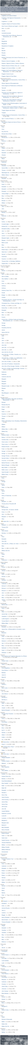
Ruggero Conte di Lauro (7, 74)
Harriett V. (4, 792)
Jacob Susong (5, 797)
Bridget (3, 295)
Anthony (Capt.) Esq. (7, 290)
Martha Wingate (5, 465)
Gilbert (3, 734)
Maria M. (4, 677)
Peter (3, 895)
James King (4, 804)
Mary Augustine (5, 767)
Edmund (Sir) (5, 507)
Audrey (3, 221)
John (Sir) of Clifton (6, 361)
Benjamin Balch (5, 435)
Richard (3, 200)
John (3, 208)
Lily (2, 739)
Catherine (4, 583)
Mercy (3, 1002)
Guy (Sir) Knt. (5, 131)
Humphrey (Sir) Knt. (6, 327)
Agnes (3, 485)
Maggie (3, 915)
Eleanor (3, 270)
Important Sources (4, 8)
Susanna (4, 141)
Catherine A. (5, 560)
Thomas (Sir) (5, 527)
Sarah (3, 411)
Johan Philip (5, 986)
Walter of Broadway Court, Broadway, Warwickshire (14, 421)
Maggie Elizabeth (6, 757)
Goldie (3, 737)
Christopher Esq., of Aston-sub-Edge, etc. (12, 303)
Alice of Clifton (5, 276)
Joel (3, 643)
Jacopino (4, 580)
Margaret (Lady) (5, 386)
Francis (3, 317)
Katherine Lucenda (6, 813)
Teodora (4, 90)
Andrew (3, 774)
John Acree (4, 806)
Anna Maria (4, 722)
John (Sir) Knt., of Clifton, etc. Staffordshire (12, 358)
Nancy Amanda (5, 829)
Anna (3, 182)
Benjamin (4, 632)
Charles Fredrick (6, 761)
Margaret (4, 379)
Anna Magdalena (6, 668)
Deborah (4, 641)
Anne (3, 126)
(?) (2, 144)
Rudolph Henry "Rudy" (8, 746)
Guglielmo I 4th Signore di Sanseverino (11, 18)
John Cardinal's (9, 1043)
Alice (3, 219)
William (3, 203)
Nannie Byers (5, 919)
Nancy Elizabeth (6, 917)
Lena (3, 680)
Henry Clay (4, 795)
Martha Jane (5, 604)
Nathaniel (4, 648)
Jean (3, 498)
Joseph (3, 707)
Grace (3, 512)
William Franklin (5, 847)
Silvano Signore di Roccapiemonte (10, 83)
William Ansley (5, 1010)
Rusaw (3, 567)
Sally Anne (4, 252)
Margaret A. (4, 820)
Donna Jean (6, 754)
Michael (3, 563)
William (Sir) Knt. (6, 550)
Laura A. (4, 235)
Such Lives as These (13, 8)
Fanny (3, 718)
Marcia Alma (6, 742)
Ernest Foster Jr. (6, 954)
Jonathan (4, 930)
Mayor (3, 158)
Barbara (4, 212)
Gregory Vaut (11, 1039)
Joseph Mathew (5, 811)
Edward (3, 999)
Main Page (3, 7)
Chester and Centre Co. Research (7, 10)
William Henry (5, 474)
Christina (4, 984)
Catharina (4, 966)
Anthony (4, 285)
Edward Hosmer (6, 446)
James (3, 330)
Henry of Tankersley (6, 495)
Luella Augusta (5, 618)
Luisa (3, 39)
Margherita (4, 41)
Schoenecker (5, 851)
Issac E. (4, 855)
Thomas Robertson (6, 842)
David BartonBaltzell (7, 781)
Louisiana (4, 818)
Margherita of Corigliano (7, 46)
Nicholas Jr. (4, 697)
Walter (3, 418)
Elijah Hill (4, 788)
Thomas (4, 170)
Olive (3, 519)
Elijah (3, 785)
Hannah (4, 885)
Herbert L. (4, 684)
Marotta (3, 50)
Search (24, 7)
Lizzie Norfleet (5, 960)
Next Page (10, 11)
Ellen (3, 312)
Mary (3, 196)
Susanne (4, 258)
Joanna (3, 570)
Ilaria (3, 28)
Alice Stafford (5, 278)
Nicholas (4, 533)
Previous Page (4, 11)
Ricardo (3, 53)
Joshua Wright (5, 193)
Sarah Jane (4, 838)
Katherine (4, 162)
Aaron (3, 574)
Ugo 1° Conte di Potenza (8, 118)
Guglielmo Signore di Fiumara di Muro (11, 23)
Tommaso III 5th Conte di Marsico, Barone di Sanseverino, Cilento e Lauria (12, 107)
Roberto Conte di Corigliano (8, 61)
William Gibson (5, 175)
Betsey (3, 437)
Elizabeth (4, 152)
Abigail (3, 148)
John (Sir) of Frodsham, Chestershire (11, 363)
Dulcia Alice (4, 307)
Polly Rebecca (5, 973)
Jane (3, 206)
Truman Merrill (5, 621)
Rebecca (4, 941)
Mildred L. (4, 763)
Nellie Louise (5, 469)
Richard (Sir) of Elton (7, 133)
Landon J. (4, 912)
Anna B (3, 997)
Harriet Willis (5, 168)
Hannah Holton (5, 458)
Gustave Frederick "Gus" (8, 859)
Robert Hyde (5, 249)
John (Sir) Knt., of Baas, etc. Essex (10, 543)
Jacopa (3, 30)
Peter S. (4, 744)
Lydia (3, 963)
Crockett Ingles (5, 224)
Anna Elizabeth (5, 970)
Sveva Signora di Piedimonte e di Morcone (12, 85)
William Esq (4, 431)
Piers (3, 395)
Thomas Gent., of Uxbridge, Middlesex (11, 261)
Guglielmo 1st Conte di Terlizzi (9, 15)
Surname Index (9, 7)
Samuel (3, 254)
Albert (3, 611)
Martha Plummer (6, 462)
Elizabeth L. (4, 903)
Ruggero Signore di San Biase (9, 76)
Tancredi (4, 88)
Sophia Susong (5, 840)
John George (5, 991)
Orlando (4, 155)
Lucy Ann (4, 460)
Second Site (14, 1043)
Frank (3, 449)
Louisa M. (4, 815)
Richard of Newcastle (7, 1019)
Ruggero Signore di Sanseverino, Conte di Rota (13, 79)
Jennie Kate (4, 614)
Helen (3, 487)
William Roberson (6, 849)
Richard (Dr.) (5, 137)
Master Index (15, 7)
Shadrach (4, 652)
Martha (3, 892)
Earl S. (3, 730)
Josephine (4, 616)
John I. (3, 233)
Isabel (3, 554)
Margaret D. (4, 1006)
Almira (3, 150)
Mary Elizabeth (5, 827)
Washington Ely (5, 172)
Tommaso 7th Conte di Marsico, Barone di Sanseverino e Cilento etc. (12, 100)
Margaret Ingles (5, 238)
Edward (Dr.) (5, 226)
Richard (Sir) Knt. (6, 404)
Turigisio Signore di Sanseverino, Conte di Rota (13, 115)
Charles (3, 297)
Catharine (4, 981)
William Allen (5, 429)
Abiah (3, 636)
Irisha (3, 905)
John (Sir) (4, 345)
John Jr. (4, 910)
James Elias (5, 802)
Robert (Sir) (6, 521)
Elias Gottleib (5, 783)
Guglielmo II (4, 21)
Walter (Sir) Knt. (5, 1026)
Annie (3, 638)
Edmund (4, 586)
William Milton (5, 623)
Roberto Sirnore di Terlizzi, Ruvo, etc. (11, 65)
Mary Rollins (5, 467)
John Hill (4, 808)
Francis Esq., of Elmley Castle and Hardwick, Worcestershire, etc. (13, 320)
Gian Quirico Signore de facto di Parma (11, 122)
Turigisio (4, 112)
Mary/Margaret (5, 393)
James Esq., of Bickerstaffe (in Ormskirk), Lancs (13, 629)
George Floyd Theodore (7, 713)
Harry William (5, 770)
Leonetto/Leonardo (6, 33)
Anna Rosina (5, 670)
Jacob (3, 888)
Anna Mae (4, 958)
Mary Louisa (5, 688)
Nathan (3, 1032)
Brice (3, 728)
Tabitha (3, 599)
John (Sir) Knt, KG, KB (7, 352)
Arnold (3, 292)
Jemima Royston (6, 908)
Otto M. (3, 947)
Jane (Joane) (5, 530)
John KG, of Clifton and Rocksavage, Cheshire (13, 368)
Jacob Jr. (4, 675)
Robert (3, 407)
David (3, 184)
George (3, 323)
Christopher (4, 951)
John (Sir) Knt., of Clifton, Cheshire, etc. (11, 354)
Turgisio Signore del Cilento (8, 110)
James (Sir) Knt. (6, 332)
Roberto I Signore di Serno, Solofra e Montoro (13, 63)
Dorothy (4, 305)
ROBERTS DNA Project (20, 10)
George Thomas (6, 455)
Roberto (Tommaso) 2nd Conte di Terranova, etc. (14, 57)
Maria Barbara (5, 993)
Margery (4, 240)
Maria (3, 48)
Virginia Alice (5, 263)
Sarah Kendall (5, 472)
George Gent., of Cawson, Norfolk (10, 509)
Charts (20, 7)
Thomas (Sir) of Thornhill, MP (9, 503)
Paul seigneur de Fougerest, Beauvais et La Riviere (14, 656)
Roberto (4, 55)
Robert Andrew (5, 833)
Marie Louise (5, 242)
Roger (3, 409)
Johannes (4, 988)
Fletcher (4, 732)
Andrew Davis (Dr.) (6, 776)
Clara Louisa (5, 442)
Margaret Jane (5, 822)
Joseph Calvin (5, 660)
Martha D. (4, 825)
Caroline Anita (5, 439)
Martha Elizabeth (6, 710)
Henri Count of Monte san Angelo (10, 26)
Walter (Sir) (4, 1024)
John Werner (5, 693)
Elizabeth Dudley (6, 228)
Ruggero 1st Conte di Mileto (8, 68)
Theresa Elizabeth (6, 922)
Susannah (4, 256)
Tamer (3, 664)
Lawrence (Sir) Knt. (6, 376)
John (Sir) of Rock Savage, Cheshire (11, 366)
